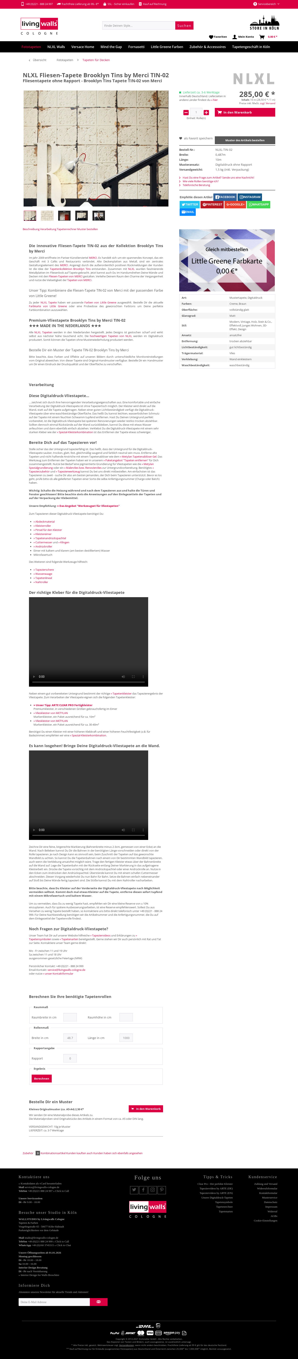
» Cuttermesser (43, 542)
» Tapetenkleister (121, 693)
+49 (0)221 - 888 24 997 (37, 4)
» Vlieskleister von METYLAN (51, 713)
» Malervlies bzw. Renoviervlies (83, 468)
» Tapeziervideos (100, 935)
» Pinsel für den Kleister (48, 530)
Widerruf (272, 1211)
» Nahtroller (41, 582)
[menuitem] (147, 25)
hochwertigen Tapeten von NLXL (111, 336)
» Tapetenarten (69, 939)
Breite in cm (40, 1038)
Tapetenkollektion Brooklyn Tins (70, 269)
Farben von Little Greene (100, 302)
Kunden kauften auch (79, 1153)
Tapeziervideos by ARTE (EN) (216, 1193)
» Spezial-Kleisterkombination (75, 432)
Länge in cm (96, 1038)
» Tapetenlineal (43, 578)
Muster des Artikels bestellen (245, 140)
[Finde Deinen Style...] (147, 25)
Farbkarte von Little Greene (48, 306)
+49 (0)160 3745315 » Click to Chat (51, 1245)
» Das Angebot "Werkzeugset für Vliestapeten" (88, 506)
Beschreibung (31, 229)
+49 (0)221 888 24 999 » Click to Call (48, 1241)
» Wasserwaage (43, 574)
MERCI (93, 258)
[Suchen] (184, 25)
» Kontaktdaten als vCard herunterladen (40, 1183)
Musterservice (269, 1197)
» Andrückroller (43, 546)
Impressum (271, 1206)
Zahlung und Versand (265, 1183)
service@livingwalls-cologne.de (66, 970)
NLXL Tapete (49, 302)
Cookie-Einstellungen (265, 1220)
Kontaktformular (268, 1193)
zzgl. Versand (267, 103)
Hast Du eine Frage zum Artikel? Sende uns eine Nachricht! (216, 177)
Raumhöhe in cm (99, 1017)
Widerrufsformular (267, 1188)
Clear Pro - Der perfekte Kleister (215, 1183)
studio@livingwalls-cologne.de (41, 1237)
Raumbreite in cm (44, 1017)
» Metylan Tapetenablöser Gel (138, 456)
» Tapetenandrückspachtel (50, 538)
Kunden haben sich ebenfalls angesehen (118, 1153)
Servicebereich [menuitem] (264, 4)
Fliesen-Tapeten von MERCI (65, 276)
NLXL (131, 269)
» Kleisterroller (42, 526)
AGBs (273, 1216)
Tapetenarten (226, 1211)
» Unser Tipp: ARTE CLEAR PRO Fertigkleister (63, 705)
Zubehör (32, 1153)
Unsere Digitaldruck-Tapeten (217, 1197)
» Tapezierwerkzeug (68, 471)
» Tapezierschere (44, 569)
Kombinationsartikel (53, 1153)
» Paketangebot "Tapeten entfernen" (125, 460)
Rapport (37, 1058)
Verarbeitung (48, 229)
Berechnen (41, 1078)
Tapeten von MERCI (79, 280)
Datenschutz (270, 1202)
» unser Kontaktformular (58, 973)
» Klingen (63, 542)
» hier (214, 100)
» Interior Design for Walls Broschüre (39, 1275)
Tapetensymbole (224, 1202)
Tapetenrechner (67, 229)
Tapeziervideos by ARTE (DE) (216, 1188)
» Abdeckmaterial (44, 521)
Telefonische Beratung (194, 185)
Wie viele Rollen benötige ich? (199, 181)
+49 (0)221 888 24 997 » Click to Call (48, 1190)
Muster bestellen (87, 229)
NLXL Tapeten (43, 332)
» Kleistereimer (43, 534)
